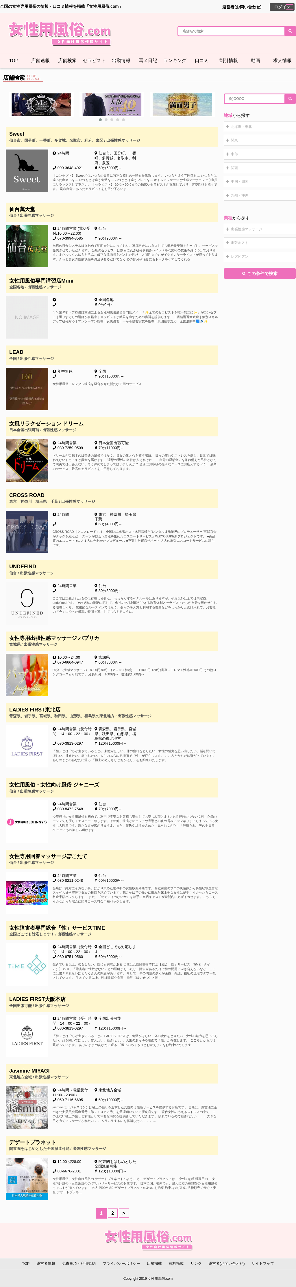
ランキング (174, 60)
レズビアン (239, 257)
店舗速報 (40, 60)
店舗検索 (67, 60)
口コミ (202, 60)
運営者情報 (45, 1263)
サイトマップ (262, 1263)
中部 (234, 154)
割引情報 (228, 60)
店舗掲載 (154, 1263)
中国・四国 (239, 182)
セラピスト (94, 60)
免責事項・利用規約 (79, 1263)
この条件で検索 (260, 273)
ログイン (282, 7)
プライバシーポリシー (121, 1263)
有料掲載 (176, 1263)
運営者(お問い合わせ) (241, 7)
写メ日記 (148, 60)
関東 (234, 140)
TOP (13, 60)
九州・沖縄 (239, 195)
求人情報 (282, 60)
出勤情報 (121, 60)
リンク (196, 1263)
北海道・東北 (241, 127)
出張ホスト (239, 243)
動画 (255, 60)
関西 (234, 168)
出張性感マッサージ (246, 229)
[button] (100, 120)
